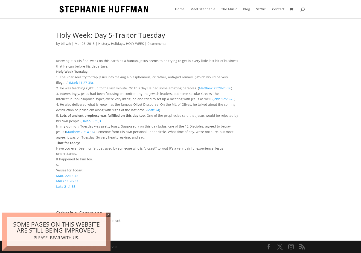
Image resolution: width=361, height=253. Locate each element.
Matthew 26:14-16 (80, 132)
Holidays (117, 43)
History (103, 43)
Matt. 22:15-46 (67, 175)
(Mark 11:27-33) (81, 82)
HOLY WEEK (135, 43)
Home (179, 9)
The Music (229, 9)
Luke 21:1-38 (66, 186)
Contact (278, 9)
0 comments (157, 43)
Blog (246, 9)
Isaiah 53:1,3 (91, 121)
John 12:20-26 (223, 99)
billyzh (66, 43)
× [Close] (108, 215)
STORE (261, 9)
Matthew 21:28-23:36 (215, 88)
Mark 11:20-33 (67, 181)
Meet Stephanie (202, 9)
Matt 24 (153, 110)
